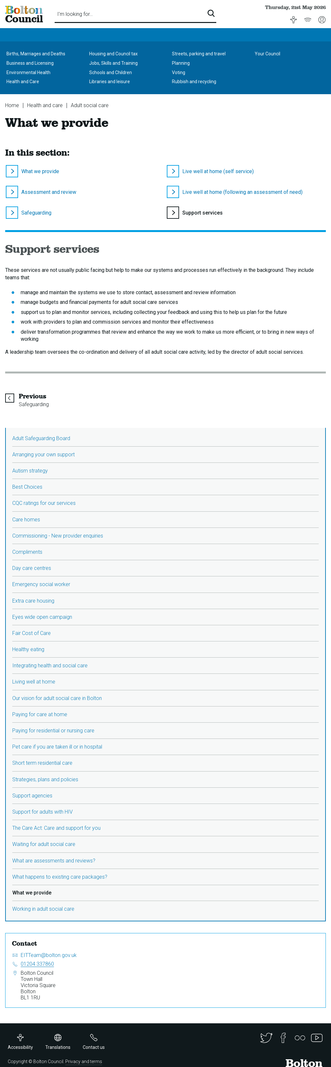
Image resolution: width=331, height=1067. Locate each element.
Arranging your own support (43, 454)
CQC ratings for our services (44, 503)
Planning (181, 63)
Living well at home (33, 682)
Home (12, 105)
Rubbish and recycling (194, 81)
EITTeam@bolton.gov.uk (49, 955)
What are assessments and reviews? (53, 861)
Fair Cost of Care (31, 633)
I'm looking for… (75, 14)
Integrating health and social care (50, 665)
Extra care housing (33, 601)
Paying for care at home (39, 714)
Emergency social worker (41, 584)
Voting (178, 72)
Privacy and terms (83, 1061)
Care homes (26, 520)
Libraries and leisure (109, 81)
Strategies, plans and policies (45, 779)
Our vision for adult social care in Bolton (57, 698)
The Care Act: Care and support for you (56, 828)
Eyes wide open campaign (42, 617)
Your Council (267, 53)
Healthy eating (28, 649)
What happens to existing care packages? (59, 877)
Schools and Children (110, 72)
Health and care (45, 105)
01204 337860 (37, 964)
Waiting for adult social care (43, 844)
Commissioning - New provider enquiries (57, 536)
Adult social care (90, 105)
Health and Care (22, 81)
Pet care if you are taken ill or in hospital (57, 747)
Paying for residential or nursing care (53, 731)
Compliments (27, 552)
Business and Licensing (30, 63)
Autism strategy (30, 471)
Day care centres (31, 568)
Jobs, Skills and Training (113, 63)
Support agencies (32, 796)
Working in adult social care (43, 909)
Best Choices (27, 487)
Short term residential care (42, 763)
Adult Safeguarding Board (41, 438)
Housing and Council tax (113, 53)
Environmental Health (28, 72)
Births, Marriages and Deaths (35, 53)
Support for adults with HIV (42, 812)
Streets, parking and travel (199, 53)
